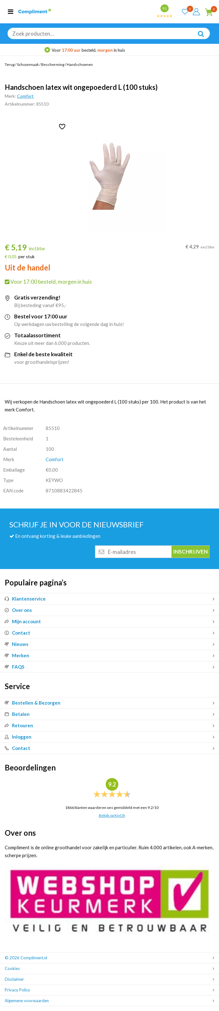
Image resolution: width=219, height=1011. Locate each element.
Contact (17, 633)
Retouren (19, 725)
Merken (17, 655)
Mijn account (23, 621)
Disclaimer (14, 979)
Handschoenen (80, 64)
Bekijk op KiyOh (112, 815)
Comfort (25, 96)
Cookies (12, 968)
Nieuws (16, 644)
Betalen (17, 714)
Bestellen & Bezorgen (32, 703)
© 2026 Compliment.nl (26, 957)
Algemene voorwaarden (27, 1000)
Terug (9, 64)
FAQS (14, 667)
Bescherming (52, 64)
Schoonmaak (28, 64)
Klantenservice (25, 598)
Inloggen (18, 737)
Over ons (18, 610)
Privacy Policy (17, 989)
